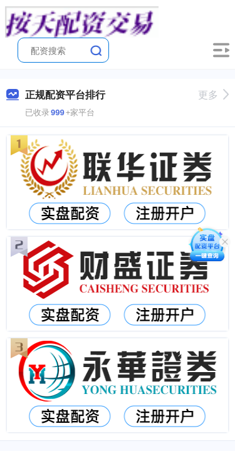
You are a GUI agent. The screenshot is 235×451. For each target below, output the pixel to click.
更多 (213, 95)
